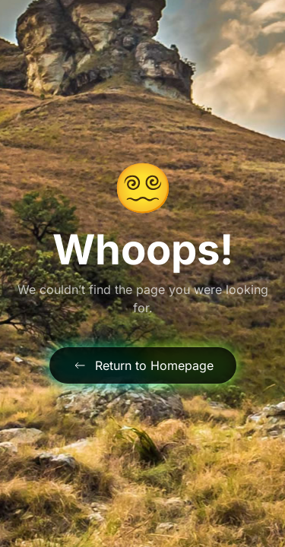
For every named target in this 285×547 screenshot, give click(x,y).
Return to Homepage (143, 365)
